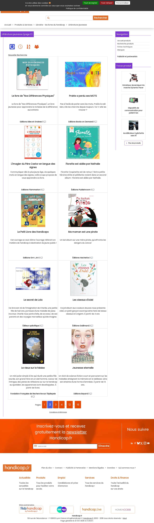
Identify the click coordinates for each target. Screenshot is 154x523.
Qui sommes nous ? (127, 467)
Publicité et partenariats (127, 56)
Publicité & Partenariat (76, 467)
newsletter (76, 432)
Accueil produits (124, 40)
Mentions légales (96, 467)
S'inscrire (103, 446)
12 (69, 404)
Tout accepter (90, 3)
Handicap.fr (88, 518)
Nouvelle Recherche (17, 55)
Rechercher (100, 17)
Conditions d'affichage (58, 412)
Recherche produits (125, 44)
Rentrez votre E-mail (23, 446)
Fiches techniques (124, 47)
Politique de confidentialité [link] (77, 8)
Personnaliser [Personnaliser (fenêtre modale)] (122, 3)
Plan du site (46, 467)
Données (111, 467)
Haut (125, 518)
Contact (59, 467)
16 (78, 404)
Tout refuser (107, 3)
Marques (121, 50)
